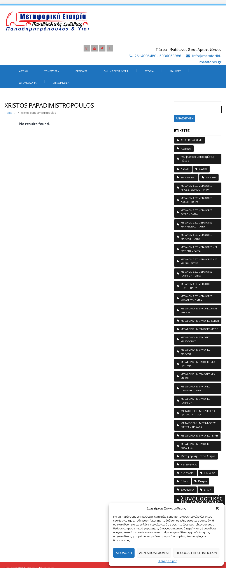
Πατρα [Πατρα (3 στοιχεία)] (202, 481)
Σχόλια (149, 71)
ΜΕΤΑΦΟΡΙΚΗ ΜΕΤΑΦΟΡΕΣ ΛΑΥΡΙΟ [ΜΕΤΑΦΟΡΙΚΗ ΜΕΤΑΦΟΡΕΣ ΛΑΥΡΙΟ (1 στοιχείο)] (199, 329)
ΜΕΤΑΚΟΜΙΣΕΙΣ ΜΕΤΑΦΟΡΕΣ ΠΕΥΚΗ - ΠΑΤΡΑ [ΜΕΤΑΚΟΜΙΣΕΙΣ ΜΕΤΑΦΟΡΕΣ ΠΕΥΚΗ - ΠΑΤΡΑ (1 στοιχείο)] (196, 285)
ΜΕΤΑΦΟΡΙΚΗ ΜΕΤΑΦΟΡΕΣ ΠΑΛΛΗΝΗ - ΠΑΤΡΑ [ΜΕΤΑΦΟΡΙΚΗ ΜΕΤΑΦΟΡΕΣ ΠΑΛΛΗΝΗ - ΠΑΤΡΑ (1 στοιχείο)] (195, 388)
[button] (217, 508)
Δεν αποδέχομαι (154, 553)
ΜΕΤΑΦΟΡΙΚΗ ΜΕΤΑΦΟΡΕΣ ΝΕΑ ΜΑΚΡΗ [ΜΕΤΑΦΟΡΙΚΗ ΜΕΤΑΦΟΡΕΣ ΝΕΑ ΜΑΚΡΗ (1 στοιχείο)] (198, 376)
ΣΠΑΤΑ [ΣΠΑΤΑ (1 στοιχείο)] (207, 489)
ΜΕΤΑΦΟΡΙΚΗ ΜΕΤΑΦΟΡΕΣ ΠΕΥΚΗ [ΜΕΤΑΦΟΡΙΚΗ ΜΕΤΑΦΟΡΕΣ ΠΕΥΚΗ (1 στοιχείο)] (199, 435)
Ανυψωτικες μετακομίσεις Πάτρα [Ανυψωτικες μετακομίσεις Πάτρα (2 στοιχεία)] (197, 159)
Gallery (175, 71)
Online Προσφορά (115, 71)
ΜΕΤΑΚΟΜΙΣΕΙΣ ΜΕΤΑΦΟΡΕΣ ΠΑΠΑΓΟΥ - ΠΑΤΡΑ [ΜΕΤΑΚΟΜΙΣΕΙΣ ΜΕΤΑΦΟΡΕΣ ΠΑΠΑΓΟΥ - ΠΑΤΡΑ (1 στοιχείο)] (196, 273)
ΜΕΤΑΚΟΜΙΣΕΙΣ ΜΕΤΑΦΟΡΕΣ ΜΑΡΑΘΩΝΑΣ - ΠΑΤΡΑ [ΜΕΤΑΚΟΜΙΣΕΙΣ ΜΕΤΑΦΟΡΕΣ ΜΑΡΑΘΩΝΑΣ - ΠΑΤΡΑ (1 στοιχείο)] (196, 224)
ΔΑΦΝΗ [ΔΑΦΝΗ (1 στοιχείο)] (185, 169)
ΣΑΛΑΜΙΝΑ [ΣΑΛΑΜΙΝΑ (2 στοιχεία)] (187, 490)
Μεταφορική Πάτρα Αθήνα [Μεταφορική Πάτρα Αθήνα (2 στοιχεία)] (198, 456)
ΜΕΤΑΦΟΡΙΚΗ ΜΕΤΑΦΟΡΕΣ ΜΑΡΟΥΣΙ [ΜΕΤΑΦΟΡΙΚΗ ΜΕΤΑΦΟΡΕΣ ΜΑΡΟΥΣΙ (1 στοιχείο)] (195, 351)
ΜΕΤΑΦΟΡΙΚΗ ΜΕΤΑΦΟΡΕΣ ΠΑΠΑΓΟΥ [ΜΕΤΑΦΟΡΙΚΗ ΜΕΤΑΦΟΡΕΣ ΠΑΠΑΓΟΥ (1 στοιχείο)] (195, 400)
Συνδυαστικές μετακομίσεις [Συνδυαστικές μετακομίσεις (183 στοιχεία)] (201, 500)
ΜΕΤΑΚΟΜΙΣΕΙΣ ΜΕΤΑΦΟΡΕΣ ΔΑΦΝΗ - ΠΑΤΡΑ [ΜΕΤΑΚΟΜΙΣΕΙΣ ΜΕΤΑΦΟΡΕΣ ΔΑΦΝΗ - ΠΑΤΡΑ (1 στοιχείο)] (196, 200)
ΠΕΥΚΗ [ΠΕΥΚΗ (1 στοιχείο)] (184, 481)
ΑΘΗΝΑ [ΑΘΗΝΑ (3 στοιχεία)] (186, 149)
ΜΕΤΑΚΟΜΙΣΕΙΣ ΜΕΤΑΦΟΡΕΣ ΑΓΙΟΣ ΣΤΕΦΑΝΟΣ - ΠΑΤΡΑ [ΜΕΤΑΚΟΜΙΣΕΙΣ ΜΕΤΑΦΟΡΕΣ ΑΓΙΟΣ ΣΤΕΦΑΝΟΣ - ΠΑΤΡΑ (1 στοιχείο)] (196, 187)
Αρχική (23, 71)
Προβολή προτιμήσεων (196, 553)
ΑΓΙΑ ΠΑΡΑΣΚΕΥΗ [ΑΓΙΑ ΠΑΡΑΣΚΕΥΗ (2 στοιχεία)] (191, 140)
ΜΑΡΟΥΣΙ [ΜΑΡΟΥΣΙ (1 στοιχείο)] (211, 177)
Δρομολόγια (28, 83)
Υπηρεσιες (51, 71)
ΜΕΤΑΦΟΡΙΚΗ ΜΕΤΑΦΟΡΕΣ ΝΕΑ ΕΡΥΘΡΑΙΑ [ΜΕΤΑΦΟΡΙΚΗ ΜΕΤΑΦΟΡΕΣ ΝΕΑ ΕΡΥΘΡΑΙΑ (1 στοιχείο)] (198, 363)
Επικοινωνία (61, 83)
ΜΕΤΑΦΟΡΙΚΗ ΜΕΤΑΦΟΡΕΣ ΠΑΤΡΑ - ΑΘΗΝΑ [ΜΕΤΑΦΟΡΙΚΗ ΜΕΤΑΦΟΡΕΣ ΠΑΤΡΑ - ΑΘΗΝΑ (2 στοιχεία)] (198, 413)
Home (8, 113)
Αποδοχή (124, 553)
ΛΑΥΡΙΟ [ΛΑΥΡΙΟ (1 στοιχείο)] (203, 169)
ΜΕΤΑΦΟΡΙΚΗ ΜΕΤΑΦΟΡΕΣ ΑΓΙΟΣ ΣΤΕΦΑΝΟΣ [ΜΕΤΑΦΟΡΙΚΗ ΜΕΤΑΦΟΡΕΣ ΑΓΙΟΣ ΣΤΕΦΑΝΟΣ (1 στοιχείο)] (199, 310)
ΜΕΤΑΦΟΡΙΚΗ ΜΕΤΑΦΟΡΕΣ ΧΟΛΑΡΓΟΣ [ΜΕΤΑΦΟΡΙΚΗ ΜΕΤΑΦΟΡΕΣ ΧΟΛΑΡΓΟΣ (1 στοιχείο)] (195, 445)
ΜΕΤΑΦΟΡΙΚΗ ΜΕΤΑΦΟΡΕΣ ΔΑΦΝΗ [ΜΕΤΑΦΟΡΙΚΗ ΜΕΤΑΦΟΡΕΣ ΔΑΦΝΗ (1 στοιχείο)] (200, 320)
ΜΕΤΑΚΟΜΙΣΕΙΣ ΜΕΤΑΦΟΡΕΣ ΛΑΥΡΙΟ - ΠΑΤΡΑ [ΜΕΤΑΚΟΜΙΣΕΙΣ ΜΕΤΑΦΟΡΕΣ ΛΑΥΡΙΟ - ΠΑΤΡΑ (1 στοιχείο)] (196, 212)
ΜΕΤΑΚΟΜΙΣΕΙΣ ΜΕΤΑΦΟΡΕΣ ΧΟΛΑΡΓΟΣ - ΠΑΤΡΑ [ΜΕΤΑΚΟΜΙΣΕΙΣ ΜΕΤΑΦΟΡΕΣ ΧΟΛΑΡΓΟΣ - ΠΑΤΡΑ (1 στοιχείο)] (196, 298)
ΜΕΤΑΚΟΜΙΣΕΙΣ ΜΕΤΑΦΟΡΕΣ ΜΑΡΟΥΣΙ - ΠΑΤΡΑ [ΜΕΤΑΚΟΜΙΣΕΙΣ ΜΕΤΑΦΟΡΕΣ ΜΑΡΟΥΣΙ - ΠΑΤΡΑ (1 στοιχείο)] (196, 236)
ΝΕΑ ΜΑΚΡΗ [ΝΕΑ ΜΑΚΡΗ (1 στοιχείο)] (187, 472)
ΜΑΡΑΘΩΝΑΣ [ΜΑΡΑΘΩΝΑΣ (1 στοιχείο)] (188, 177)
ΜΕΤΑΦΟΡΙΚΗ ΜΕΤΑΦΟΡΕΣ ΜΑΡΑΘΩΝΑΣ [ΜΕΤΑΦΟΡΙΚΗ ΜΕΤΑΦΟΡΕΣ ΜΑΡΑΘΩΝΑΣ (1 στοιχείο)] (195, 339)
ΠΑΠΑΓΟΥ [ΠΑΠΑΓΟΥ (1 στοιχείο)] (209, 472)
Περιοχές (81, 71)
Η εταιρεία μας (167, 561)
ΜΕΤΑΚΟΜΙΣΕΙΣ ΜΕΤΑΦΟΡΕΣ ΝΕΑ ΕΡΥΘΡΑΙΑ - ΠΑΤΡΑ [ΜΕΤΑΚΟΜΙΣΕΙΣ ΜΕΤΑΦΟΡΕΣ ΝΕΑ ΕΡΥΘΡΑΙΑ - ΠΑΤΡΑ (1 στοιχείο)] (199, 249)
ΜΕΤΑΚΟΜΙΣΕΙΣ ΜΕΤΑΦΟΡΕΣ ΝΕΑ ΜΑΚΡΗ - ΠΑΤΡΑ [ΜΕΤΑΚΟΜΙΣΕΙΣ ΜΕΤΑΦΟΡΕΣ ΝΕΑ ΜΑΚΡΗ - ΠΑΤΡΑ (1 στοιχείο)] (199, 261)
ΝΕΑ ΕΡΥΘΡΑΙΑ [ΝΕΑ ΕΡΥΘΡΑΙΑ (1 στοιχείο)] (189, 464)
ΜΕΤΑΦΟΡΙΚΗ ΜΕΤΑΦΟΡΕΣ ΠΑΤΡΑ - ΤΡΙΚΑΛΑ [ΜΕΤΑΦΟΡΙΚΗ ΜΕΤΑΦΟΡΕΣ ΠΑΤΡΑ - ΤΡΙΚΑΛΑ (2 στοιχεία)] (198, 425)
